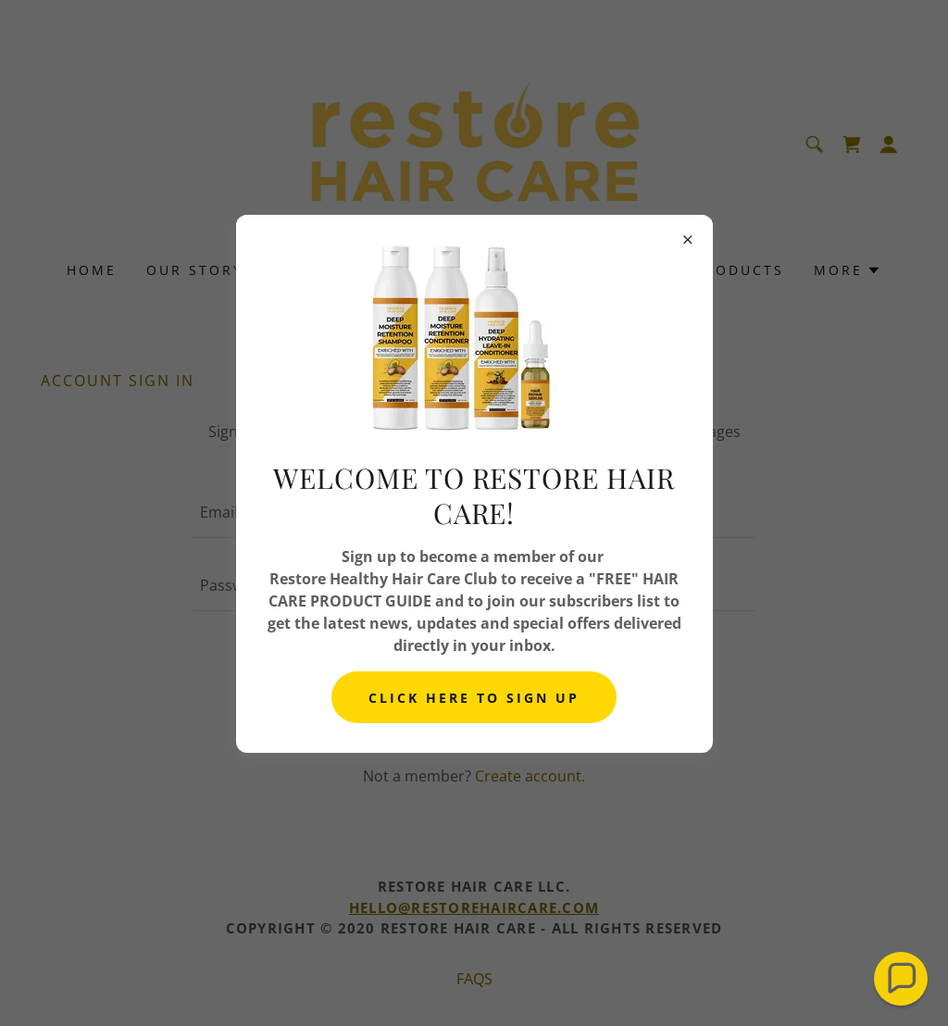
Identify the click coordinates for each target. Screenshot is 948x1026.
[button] (901, 979)
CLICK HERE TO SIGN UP (474, 698)
